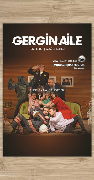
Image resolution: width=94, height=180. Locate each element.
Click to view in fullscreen (47, 90)
